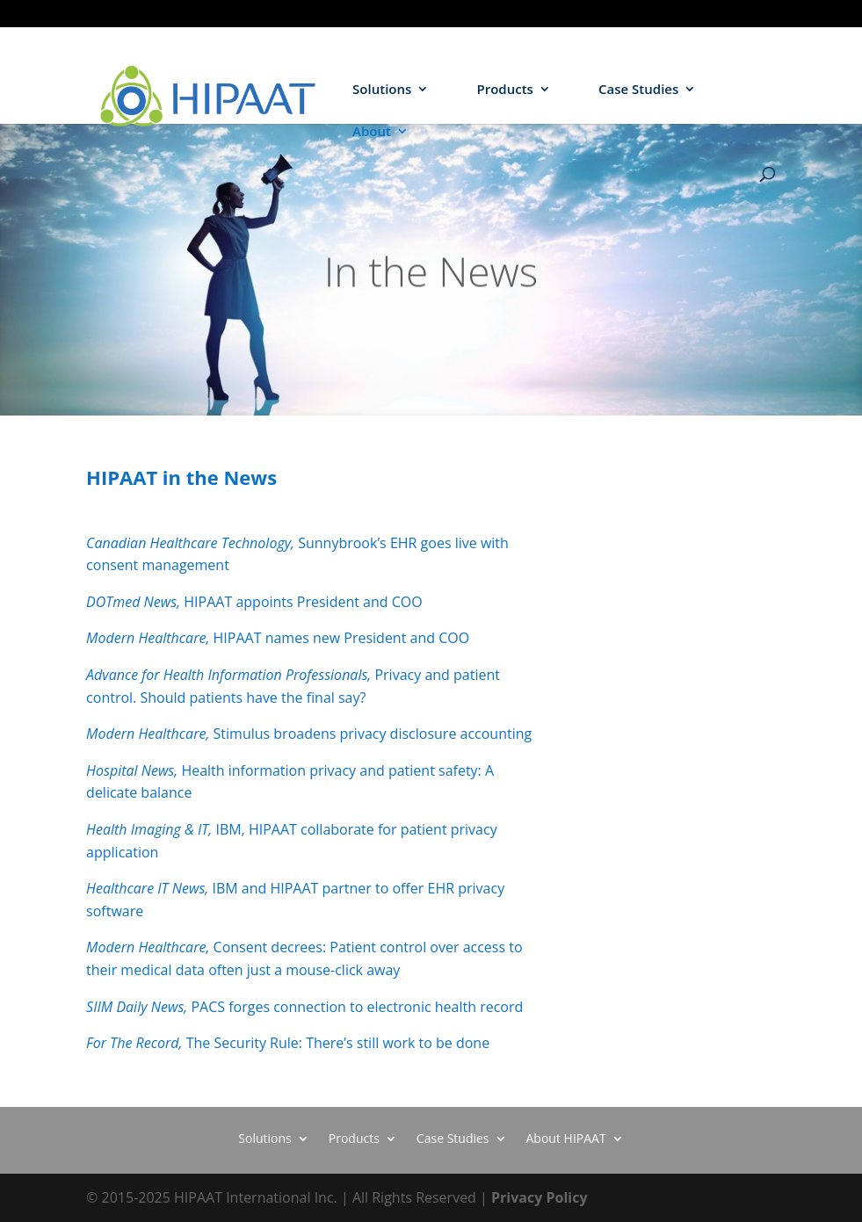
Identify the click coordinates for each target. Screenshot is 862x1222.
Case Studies (638, 90)
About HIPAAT (566, 1137)
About (371, 132)
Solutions (381, 90)
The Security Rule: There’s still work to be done (287, 1042)
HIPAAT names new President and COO (277, 637)
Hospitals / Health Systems (669, 14)
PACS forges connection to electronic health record (304, 1006)
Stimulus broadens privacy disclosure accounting (309, 733)
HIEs (765, 14)
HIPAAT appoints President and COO (254, 601)
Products (504, 90)
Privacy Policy (539, 1197)
